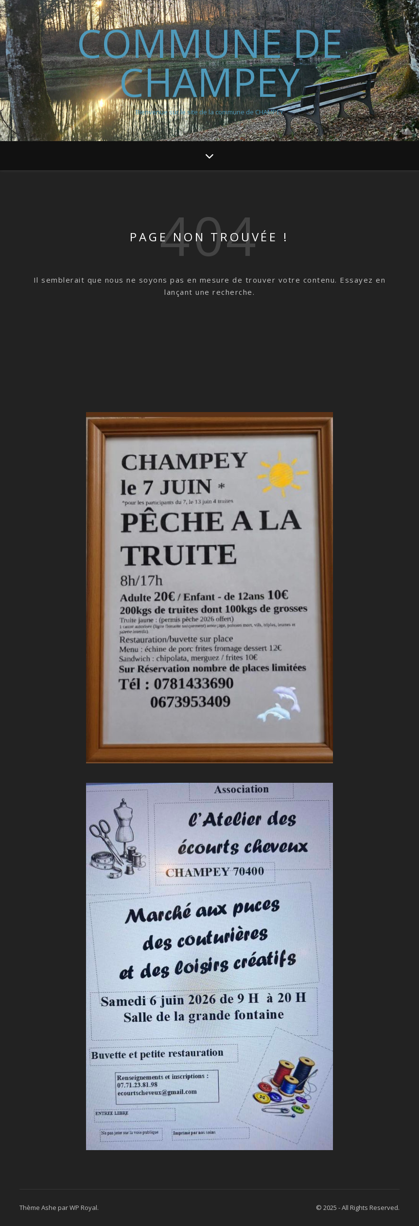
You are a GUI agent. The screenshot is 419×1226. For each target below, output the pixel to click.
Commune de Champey (210, 62)
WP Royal (83, 1207)
